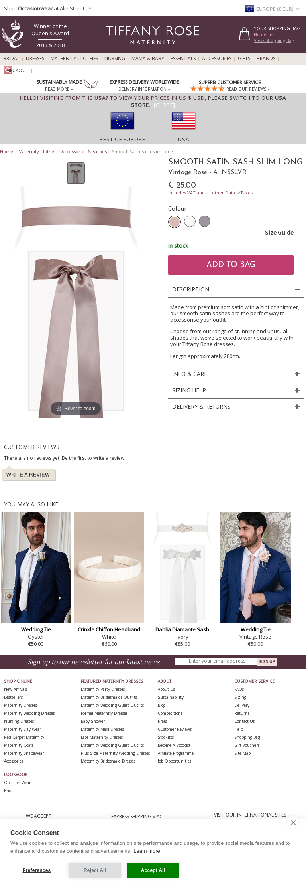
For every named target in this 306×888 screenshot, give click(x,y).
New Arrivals (15, 689)
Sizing (240, 697)
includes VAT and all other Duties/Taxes (210, 193)
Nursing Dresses (19, 721)
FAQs (239, 689)
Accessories (216, 58)
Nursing (114, 58)
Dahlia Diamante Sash (182, 629)
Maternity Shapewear (24, 753)
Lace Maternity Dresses (102, 737)
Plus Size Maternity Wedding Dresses (115, 753)
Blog (161, 705)
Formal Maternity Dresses (104, 713)
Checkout (16, 70)
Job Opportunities (174, 761)
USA (183, 139)
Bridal (11, 58)
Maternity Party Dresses (103, 689)
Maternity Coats (18, 745)
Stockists (166, 737)
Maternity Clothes (74, 58)
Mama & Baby (147, 58)
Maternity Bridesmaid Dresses (108, 761)
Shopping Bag (247, 737)
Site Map (242, 753)
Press (162, 721)
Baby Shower (93, 721)
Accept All (153, 870)
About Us (166, 689)
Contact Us (244, 721)
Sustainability (171, 697)
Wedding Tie (36, 629)
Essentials (183, 58)
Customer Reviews (175, 729)
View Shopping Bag (274, 40)
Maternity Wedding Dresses (29, 713)
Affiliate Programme (176, 753)
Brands (266, 58)
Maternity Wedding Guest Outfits (112, 705)
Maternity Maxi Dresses (102, 729)
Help (238, 729)
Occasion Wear (17, 782)
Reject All (95, 870)
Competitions (170, 713)
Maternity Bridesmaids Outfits (109, 697)
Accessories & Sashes (84, 151)
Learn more (146, 851)
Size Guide (279, 232)
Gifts (244, 58)
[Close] (164, 105)
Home (6, 151)
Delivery (241, 705)
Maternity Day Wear (22, 729)
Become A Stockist (174, 745)
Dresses (35, 58)
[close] (293, 822)
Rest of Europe (122, 139)
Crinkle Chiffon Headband (109, 629)
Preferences (37, 870)
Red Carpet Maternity (24, 737)
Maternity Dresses (20, 705)
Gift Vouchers (246, 745)
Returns (241, 713)
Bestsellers (13, 697)
